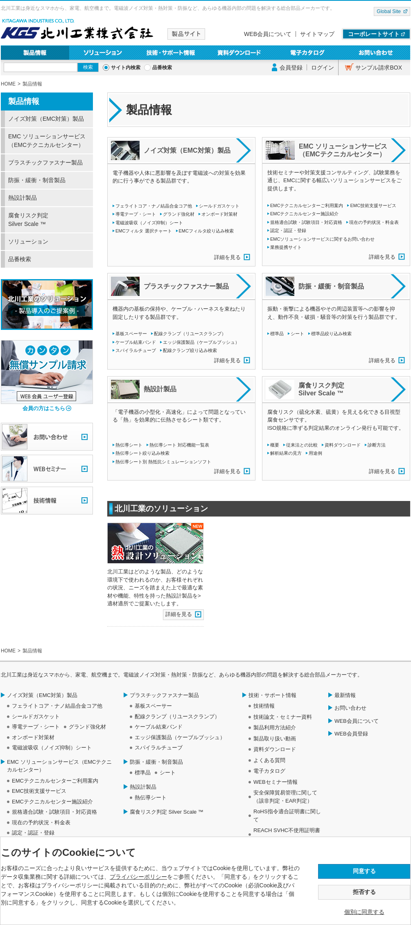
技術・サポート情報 (171, 52)
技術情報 (264, 706)
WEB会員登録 (351, 734)
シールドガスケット (219, 205)
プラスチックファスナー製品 (45, 162)
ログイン (322, 67)
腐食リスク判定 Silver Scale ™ (28, 219)
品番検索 (162, 67)
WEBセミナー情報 (275, 782)
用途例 (315, 453)
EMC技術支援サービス (373, 205)
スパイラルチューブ (135, 350)
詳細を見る (227, 257)
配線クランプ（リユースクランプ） (190, 333)
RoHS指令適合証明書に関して (287, 815)
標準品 (277, 333)
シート (297, 333)
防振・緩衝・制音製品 (36, 180)
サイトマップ (317, 34)
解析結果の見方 (286, 453)
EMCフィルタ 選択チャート (143, 230)
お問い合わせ (376, 52)
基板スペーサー (131, 333)
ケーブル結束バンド (135, 342)
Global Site (389, 11)
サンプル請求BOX (378, 67)
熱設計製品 (22, 197)
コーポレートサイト (374, 34)
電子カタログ (308, 52)
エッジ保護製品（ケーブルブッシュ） (201, 342)
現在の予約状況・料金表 (374, 222)
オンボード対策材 (219, 214)
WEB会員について (267, 34)
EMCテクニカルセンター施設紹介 (304, 213)
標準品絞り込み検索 (331, 333)
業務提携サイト (286, 247)
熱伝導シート (128, 444)
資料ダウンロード (240, 52)
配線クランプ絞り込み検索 (190, 350)
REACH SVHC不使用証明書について (286, 834)
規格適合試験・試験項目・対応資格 (306, 222)
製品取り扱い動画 (274, 738)
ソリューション (103, 52)
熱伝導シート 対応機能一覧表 (179, 444)
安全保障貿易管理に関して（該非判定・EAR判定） (285, 797)
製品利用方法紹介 (274, 727)
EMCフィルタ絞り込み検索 (206, 230)
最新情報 (345, 695)
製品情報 (35, 52)
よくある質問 (269, 760)
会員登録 (291, 67)
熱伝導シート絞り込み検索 (142, 453)
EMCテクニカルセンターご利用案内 (306, 205)
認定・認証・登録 (288, 230)
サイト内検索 (125, 67)
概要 (274, 444)
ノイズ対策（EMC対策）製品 (46, 118)
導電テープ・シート (135, 214)
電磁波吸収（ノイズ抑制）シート (149, 222)
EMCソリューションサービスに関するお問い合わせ (322, 239)
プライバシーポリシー (138, 876)
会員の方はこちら (44, 408)
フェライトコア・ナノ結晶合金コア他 (153, 205)
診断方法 (377, 444)
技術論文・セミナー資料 (282, 717)
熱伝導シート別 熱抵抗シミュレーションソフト (163, 461)
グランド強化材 (178, 214)
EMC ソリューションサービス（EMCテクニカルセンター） (47, 140)
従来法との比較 (302, 444)
